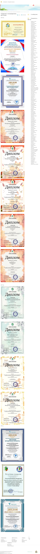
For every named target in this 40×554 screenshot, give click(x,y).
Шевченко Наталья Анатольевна (33, 45)
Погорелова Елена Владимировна (33, 80)
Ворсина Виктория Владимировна (33, 99)
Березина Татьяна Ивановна (33, 71)
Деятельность (14, 537)
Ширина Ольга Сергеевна (33, 97)
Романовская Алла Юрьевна (33, 133)
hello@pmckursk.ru (29, 551)
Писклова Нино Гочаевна (34, 87)
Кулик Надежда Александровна (33, 139)
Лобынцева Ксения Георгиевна (33, 135)
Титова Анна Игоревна (34, 150)
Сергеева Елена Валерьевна (33, 125)
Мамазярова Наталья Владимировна (34, 37)
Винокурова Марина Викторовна (34, 30)
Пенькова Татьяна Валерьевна (33, 127)
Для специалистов (14, 540)
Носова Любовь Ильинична (33, 129)
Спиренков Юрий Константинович (33, 77)
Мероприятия (3, 540)
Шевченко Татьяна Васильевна (33, 61)
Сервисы (23, 537)
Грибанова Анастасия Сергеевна (34, 67)
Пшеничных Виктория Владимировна (34, 69)
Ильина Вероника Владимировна (33, 104)
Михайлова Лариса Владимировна (33, 41)
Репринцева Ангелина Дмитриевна (34, 53)
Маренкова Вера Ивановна (33, 39)
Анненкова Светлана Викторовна (34, 86)
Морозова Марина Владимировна (33, 137)
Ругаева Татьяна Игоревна (33, 59)
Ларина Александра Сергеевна (33, 116)
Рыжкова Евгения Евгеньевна (33, 114)
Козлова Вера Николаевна (33, 118)
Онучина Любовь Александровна (33, 28)
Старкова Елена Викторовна (33, 144)
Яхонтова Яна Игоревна (34, 149)
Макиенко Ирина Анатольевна (33, 91)
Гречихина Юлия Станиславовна (33, 84)
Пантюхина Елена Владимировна (33, 120)
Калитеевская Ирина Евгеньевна (34, 93)
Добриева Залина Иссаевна (33, 110)
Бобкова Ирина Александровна (33, 112)
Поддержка (9, 542)
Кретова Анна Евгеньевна (34, 88)
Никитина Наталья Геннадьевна (33, 152)
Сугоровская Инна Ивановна (33, 156)
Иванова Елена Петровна (34, 164)
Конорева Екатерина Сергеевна (34, 102)
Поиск (23, 539)
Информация (3, 537)
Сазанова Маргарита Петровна (34, 63)
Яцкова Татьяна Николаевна (33, 65)
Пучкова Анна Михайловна (33, 160)
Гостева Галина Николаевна (33, 95)
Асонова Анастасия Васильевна (33, 106)
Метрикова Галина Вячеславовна (33, 82)
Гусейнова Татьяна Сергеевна (33, 162)
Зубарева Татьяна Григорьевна (33, 22)
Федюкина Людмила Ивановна (34, 141)
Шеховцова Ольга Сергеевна (33, 108)
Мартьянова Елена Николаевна (33, 34)
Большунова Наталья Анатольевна (34, 131)
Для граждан (13, 539)
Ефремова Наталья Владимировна (33, 26)
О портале (2, 539)
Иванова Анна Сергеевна (34, 89)
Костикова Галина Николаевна (33, 47)
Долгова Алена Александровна (33, 158)
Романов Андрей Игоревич (33, 55)
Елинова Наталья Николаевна (33, 154)
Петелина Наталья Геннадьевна (33, 24)
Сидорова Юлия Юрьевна (33, 146)
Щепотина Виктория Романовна (34, 148)
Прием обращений (24, 540)
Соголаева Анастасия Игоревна (34, 43)
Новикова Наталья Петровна (33, 51)
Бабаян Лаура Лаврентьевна (33, 75)
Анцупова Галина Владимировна (33, 73)
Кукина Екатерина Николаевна (33, 123)
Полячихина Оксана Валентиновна (34, 32)
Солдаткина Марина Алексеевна (34, 49)
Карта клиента (9, 544)
